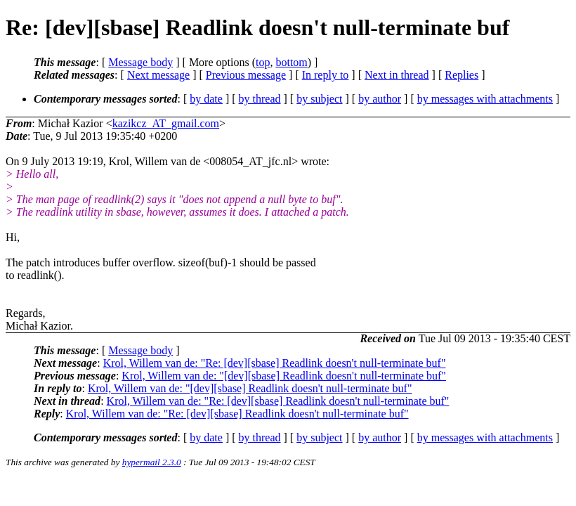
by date (206, 99)
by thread (260, 99)
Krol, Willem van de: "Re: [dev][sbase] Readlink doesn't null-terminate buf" (274, 363)
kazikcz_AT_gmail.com (165, 123)
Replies (461, 75)
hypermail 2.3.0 (151, 462)
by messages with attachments (485, 99)
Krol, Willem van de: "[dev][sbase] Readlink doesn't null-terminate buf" (284, 376)
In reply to (325, 75)
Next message (158, 75)
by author (379, 99)
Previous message (246, 75)
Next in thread (397, 75)
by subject (319, 99)
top (263, 62)
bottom (291, 62)
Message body (140, 62)
